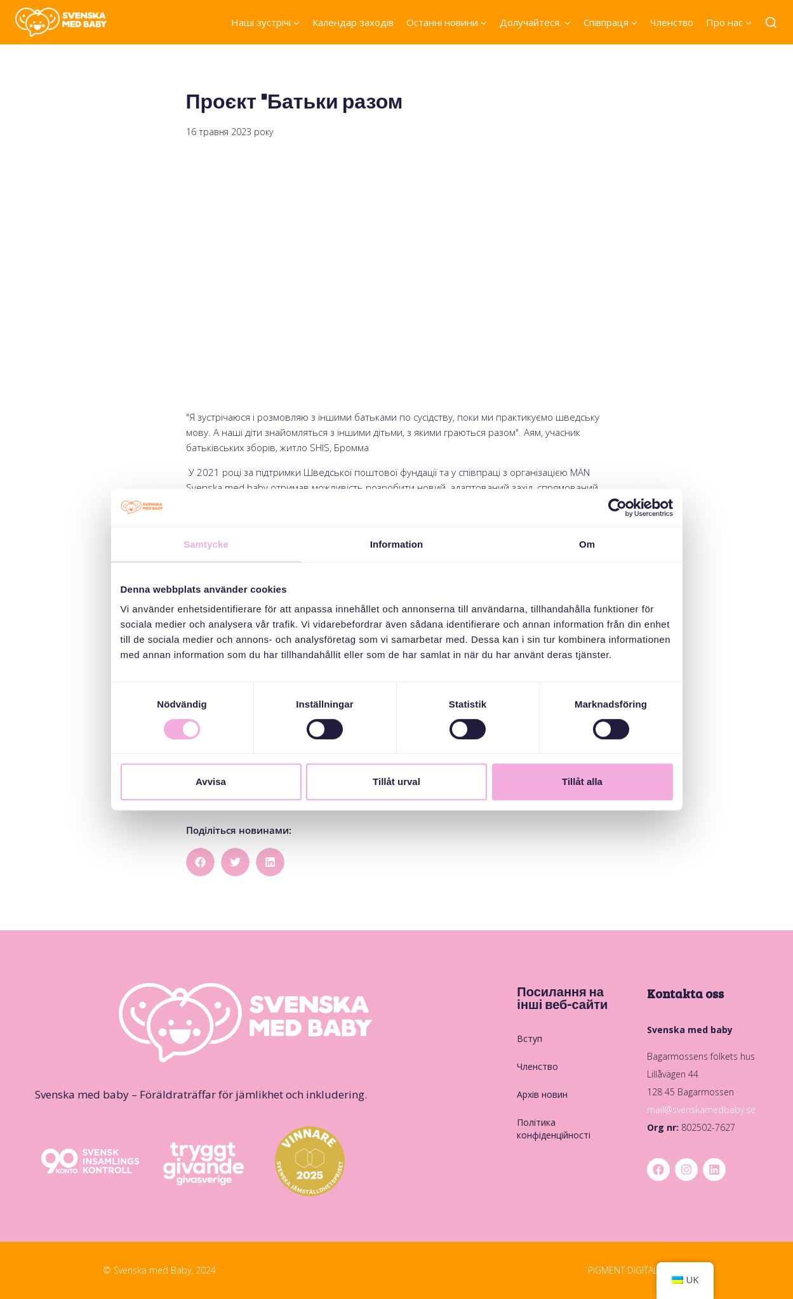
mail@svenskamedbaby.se (701, 1110)
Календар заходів (353, 22)
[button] (200, 862)
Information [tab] (396, 544)
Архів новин (542, 1094)
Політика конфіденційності (553, 1128)
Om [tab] (587, 544)
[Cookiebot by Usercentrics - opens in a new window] (617, 507)
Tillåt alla (582, 781)
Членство (671, 22)
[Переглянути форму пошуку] (771, 23)
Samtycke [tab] (206, 544)
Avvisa (211, 781)
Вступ (529, 1038)
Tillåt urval (396, 781)
